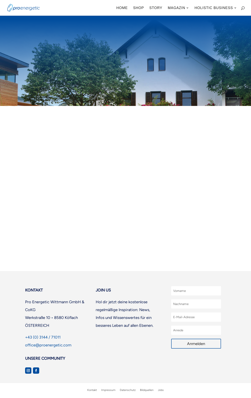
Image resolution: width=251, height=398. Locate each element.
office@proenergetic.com (48, 345)
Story (155, 8)
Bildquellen (147, 390)
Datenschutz (128, 390)
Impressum (108, 390)
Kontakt (92, 390)
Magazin (176, 8)
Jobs (161, 390)
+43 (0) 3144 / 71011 (43, 337)
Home (122, 8)
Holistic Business (214, 8)
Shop (138, 8)
